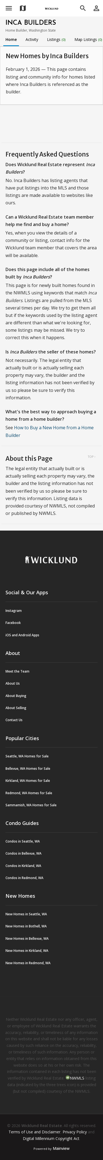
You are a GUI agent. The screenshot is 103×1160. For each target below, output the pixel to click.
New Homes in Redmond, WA (28, 963)
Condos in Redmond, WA (24, 877)
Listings (56, 39)
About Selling (15, 708)
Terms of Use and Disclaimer (34, 1131)
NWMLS (77, 1078)
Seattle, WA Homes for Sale (27, 756)
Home (11, 39)
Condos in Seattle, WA (22, 841)
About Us (12, 683)
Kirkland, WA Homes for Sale (27, 780)
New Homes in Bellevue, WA (27, 938)
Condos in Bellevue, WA (23, 853)
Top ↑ (92, 457)
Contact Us (14, 720)
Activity (32, 39)
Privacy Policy (75, 1131)
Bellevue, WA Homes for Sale (27, 768)
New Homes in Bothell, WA (26, 926)
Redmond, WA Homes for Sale (28, 793)
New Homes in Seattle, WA (26, 914)
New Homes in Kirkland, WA (26, 950)
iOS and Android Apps (22, 635)
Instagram (13, 610)
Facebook (13, 622)
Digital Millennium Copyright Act (51, 1138)
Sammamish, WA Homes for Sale (31, 805)
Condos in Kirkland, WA (23, 865)
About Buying (15, 695)
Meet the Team (17, 671)
